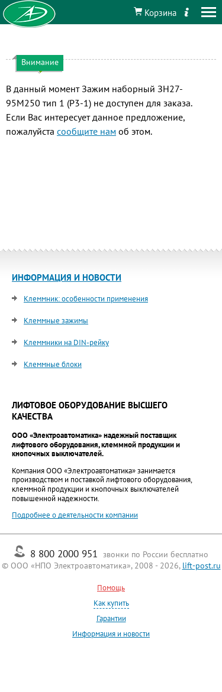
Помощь (111, 588)
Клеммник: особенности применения (86, 299)
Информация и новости (111, 634)
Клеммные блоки (53, 364)
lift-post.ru (201, 565)
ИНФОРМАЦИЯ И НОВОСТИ (66, 277)
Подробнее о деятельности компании (75, 515)
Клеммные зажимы (56, 321)
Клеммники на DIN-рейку (66, 342)
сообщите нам (86, 131)
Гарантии (111, 618)
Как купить (111, 603)
